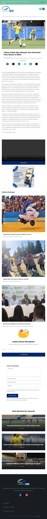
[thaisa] (23, 20)
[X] (13, 64)
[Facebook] (7, 64)
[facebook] (40, 2)
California (11, 281)
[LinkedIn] (19, 64)
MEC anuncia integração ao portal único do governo (17, 323)
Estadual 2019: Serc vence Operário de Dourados (23, 463)
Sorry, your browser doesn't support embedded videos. (23, 150)
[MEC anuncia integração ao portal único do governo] (23, 285)
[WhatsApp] (25, 64)
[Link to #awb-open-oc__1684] (43, 9)
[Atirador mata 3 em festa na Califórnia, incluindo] (23, 241)
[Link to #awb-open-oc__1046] (40, 9)
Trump (19, 281)
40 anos (7, 236)
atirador (7, 281)
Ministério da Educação (21, 326)
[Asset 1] (8, 6)
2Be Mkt (38, 516)
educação (12, 326)
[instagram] (44, 2)
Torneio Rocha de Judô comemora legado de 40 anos (17, 234)
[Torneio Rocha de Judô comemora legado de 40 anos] (23, 196)
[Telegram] (30, 64)
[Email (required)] (23, 382)
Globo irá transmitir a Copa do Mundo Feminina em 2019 (23, 444)
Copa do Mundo (7, 58)
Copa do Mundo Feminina (25, 58)
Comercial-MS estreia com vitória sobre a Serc (23, 425)
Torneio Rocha (19, 236)
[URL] (23, 385)
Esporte (26, 428)
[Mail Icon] (23, 479)
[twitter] (42, 2)
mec (15, 326)
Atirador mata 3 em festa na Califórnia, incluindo (15, 279)
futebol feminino (38, 58)
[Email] (36, 64)
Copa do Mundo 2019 (15, 58)
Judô (14, 236)
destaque (33, 58)
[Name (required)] (23, 378)
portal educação (29, 326)
